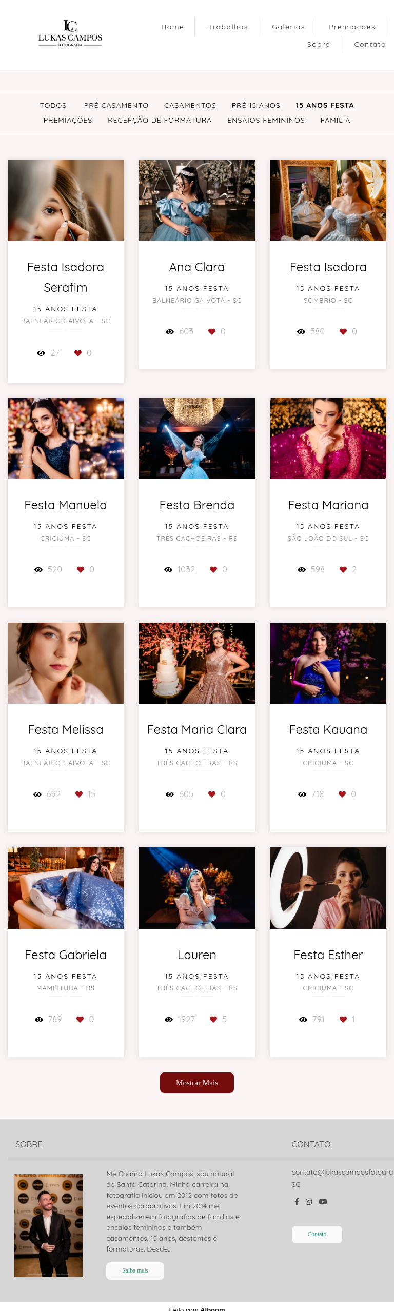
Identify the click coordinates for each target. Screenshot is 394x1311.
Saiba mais (135, 1270)
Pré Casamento (116, 105)
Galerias (288, 26)
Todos (53, 105)
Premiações (352, 26)
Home (172, 26)
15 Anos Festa (325, 105)
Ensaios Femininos (266, 120)
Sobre (318, 44)
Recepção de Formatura (160, 120)
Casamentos (190, 105)
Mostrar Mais (197, 1082)
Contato (370, 44)
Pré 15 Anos (256, 105)
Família (336, 120)
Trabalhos (228, 26)
